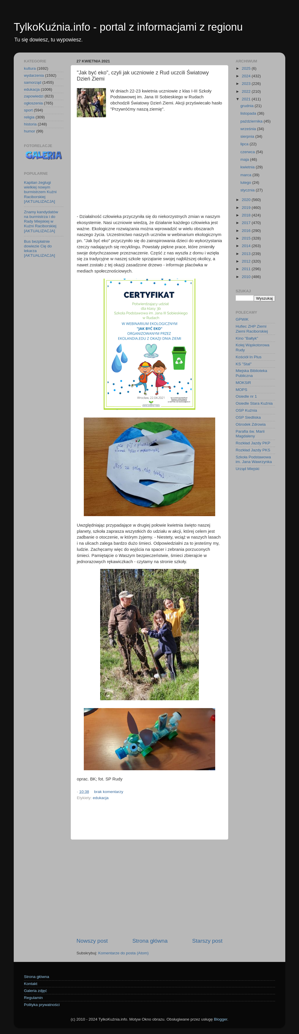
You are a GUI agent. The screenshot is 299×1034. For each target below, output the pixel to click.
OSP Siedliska (248, 417)
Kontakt (30, 983)
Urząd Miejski (247, 469)
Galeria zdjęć (35, 990)
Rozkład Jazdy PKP (253, 443)
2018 (247, 215)
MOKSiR (243, 382)
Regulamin (33, 997)
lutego (246, 182)
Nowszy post (92, 941)
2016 (247, 230)
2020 (247, 200)
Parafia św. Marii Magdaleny (250, 433)
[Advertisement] (149, 168)
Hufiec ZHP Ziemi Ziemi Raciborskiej (252, 328)
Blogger (220, 1019)
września (248, 129)
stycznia (248, 190)
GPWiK (242, 319)
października (252, 121)
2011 (247, 269)
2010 (247, 277)
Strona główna (150, 941)
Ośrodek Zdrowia (251, 424)
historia (30, 124)
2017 (247, 223)
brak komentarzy (108, 792)
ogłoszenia (33, 103)
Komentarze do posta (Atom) (123, 953)
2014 (247, 246)
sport (28, 110)
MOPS (241, 389)
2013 (247, 253)
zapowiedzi (34, 96)
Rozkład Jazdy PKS (253, 450)
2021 (247, 99)
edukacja (101, 798)
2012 (247, 261)
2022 (247, 91)
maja (245, 159)
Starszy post (207, 941)
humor (29, 131)
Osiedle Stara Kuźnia (254, 403)
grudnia (247, 106)
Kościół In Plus (249, 357)
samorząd (32, 82)
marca (246, 175)
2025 (247, 68)
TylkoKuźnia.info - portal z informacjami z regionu (128, 27)
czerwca (248, 152)
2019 (247, 207)
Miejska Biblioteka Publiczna (251, 373)
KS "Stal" (244, 364)
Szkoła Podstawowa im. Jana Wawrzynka (254, 459)
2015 (247, 238)
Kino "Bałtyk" (247, 338)
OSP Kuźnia (246, 410)
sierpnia (247, 136)
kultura (30, 68)
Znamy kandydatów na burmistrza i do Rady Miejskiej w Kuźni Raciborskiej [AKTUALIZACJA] (41, 221)
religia (29, 117)
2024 (247, 76)
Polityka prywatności (42, 1004)
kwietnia (248, 167)
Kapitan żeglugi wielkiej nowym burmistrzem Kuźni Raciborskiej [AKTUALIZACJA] (40, 192)
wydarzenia (34, 75)
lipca (245, 144)
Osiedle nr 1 (246, 396)
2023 (247, 83)
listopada (248, 113)
